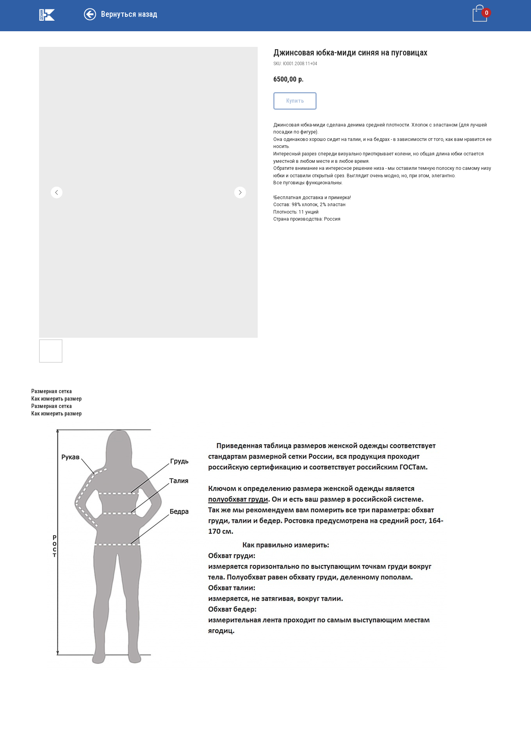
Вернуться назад (129, 14)
